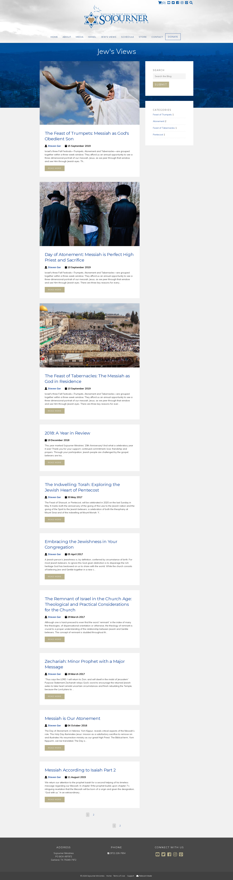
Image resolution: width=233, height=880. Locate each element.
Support (130, 876)
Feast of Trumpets (162, 114)
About (67, 37)
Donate (173, 36)
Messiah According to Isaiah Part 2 (80, 770)
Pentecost (158, 134)
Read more (54, 168)
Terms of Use (119, 876)
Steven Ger (54, 145)
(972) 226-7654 (117, 853)
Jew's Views (108, 37)
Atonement (158, 121)
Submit (161, 84)
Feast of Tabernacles (164, 127)
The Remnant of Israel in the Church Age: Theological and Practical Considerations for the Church (88, 604)
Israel (92, 37)
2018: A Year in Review (67, 433)
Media (79, 37)
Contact (157, 37)
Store (143, 37)
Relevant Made (144, 876)
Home (54, 37)
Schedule (127, 37)
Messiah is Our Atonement (72, 718)
